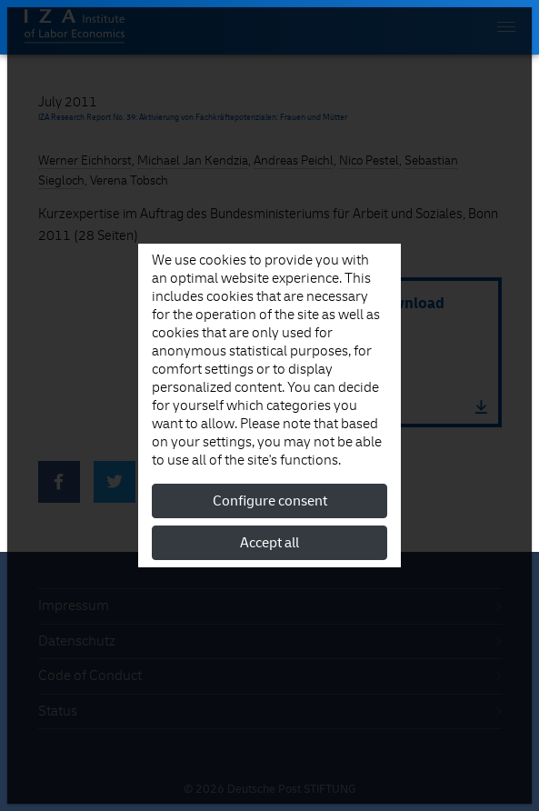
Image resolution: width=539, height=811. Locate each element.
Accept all (269, 543)
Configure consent (270, 501)
